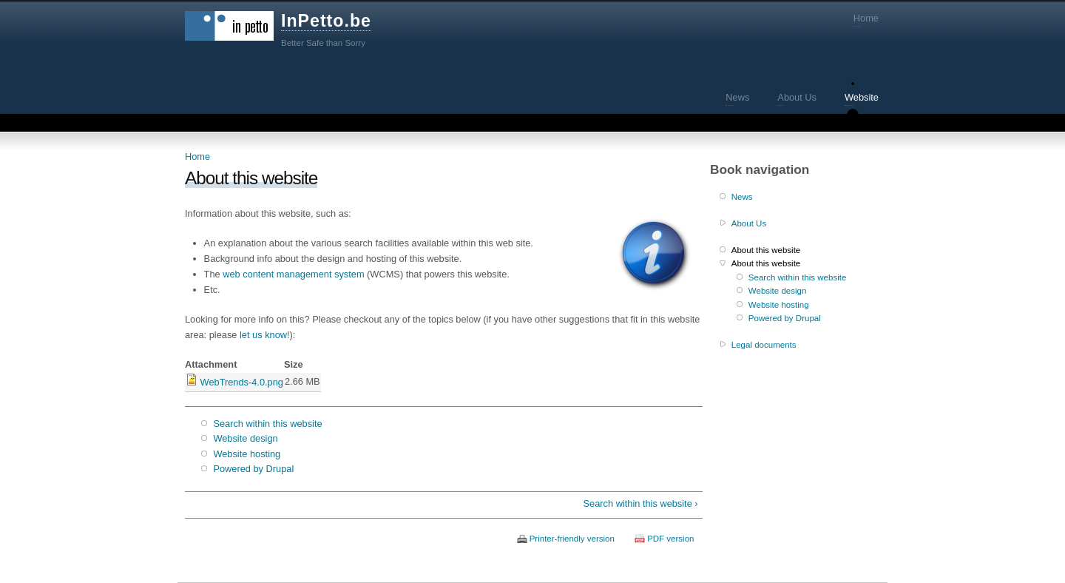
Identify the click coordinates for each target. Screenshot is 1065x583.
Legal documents (764, 344)
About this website (765, 250)
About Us (796, 97)
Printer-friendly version (572, 538)
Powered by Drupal (253, 468)
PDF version (670, 538)
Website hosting (246, 453)
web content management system (293, 274)
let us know (263, 334)
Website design (245, 438)
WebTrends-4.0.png (241, 382)
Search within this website (267, 423)
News (737, 97)
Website (862, 97)
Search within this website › (641, 503)
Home (866, 18)
